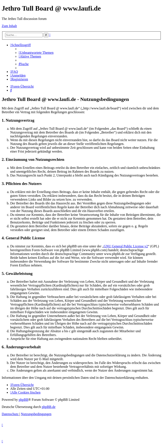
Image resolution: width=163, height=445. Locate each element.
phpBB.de (48, 407)
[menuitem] (36, 52)
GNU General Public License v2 (126, 246)
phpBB (23, 399)
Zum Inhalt (9, 26)
